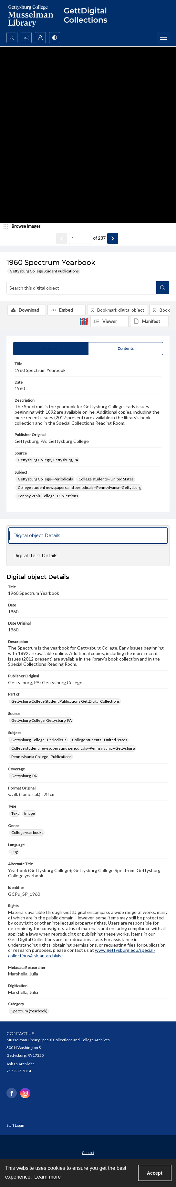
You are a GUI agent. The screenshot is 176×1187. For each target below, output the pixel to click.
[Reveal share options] (26, 37)
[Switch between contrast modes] (54, 37)
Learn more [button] (47, 1177)
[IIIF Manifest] (149, 321)
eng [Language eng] (14, 851)
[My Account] (40, 37)
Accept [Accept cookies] (154, 1173)
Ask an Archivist (20, 1063)
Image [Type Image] (29, 813)
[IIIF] (84, 321)
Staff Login (15, 1125)
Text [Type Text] (15, 813)
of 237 (99, 238)
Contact (88, 1152)
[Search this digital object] (81, 287)
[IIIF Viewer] (109, 321)
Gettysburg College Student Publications (44, 271)
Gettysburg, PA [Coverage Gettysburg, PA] (24, 775)
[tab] (50, 348)
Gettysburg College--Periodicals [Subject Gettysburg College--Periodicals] (45, 479)
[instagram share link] (25, 1093)
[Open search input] (12, 37)
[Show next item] (112, 238)
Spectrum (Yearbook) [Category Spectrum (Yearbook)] (29, 1010)
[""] (88, 16)
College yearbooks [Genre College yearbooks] (27, 832)
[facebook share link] (11, 1093)
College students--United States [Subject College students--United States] (106, 479)
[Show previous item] (61, 238)
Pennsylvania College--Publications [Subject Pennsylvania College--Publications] (48, 495)
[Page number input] (80, 238)
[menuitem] (88, 1152)
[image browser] (24, 226)
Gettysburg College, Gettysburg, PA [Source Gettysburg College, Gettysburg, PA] (48, 459)
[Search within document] (162, 287)
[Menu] (163, 37)
